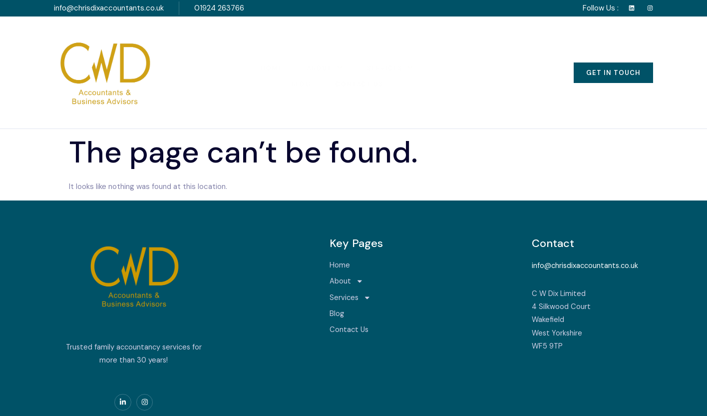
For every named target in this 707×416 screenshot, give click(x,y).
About (283, 53)
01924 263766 (219, 8)
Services (349, 53)
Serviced (113, 402)
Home (228, 53)
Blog (407, 53)
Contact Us (466, 53)
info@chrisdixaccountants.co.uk (109, 8)
